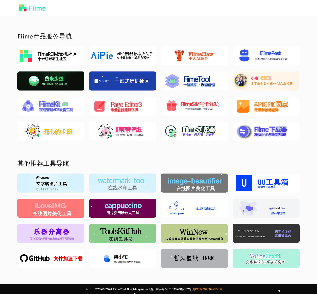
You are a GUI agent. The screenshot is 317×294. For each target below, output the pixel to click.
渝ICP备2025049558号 (207, 289)
